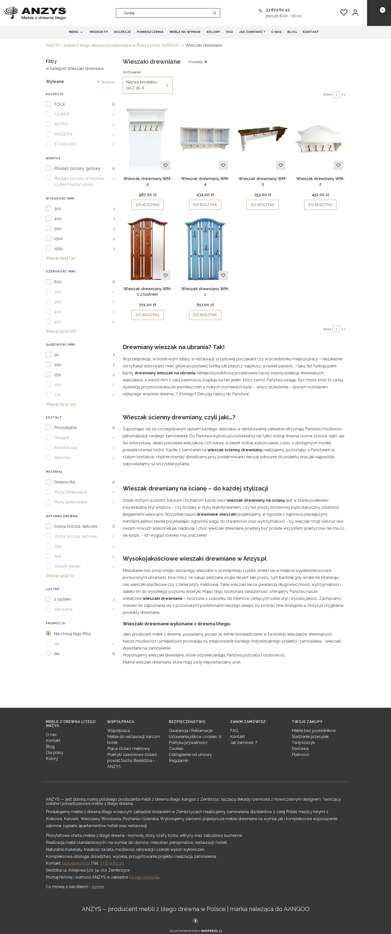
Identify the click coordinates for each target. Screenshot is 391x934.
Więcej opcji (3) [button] (60, 575)
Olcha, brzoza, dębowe (75, 536)
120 (57, 384)
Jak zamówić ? (243, 742)
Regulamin (179, 760)
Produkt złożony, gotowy (77, 168)
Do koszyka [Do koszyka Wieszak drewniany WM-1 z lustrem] (147, 315)
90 (56, 354)
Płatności (300, 754)
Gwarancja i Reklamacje (190, 730)
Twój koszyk (303, 742)
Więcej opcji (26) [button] (61, 331)
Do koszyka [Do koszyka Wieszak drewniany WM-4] (205, 205)
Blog (50, 746)
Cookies (176, 748)
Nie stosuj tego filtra (72, 633)
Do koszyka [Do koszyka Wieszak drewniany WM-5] (147, 205)
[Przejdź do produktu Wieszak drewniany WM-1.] (205, 249)
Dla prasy (54, 752)
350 (57, 301)
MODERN (63, 134)
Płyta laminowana (70, 502)
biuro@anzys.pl (76, 863)
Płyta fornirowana (70, 492)
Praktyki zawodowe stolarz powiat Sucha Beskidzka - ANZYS (132, 760)
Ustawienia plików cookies (193, 736)
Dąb (58, 546)
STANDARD (65, 144)
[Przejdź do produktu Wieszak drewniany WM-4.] (205, 139)
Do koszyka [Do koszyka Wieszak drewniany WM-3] (263, 205)
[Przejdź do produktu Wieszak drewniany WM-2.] (320, 139)
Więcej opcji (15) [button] (61, 404)
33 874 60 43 (112, 863)
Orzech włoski (67, 566)
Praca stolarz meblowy (128, 748)
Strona (327, 94)
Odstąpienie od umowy (190, 754)
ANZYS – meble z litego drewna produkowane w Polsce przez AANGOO (113, 45)
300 (57, 208)
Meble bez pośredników (314, 730)
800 (58, 281)
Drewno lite (64, 482)
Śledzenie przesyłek (310, 736)
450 (57, 321)
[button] (214, 12)
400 (58, 218)
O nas (51, 734)
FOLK (59, 104)
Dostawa (300, 748)
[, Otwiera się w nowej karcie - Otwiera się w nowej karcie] (195, 920)
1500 (58, 238)
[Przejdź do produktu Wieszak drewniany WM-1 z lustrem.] (147, 249)
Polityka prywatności (188, 742)
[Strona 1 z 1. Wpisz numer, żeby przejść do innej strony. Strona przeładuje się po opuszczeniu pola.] (336, 94)
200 (57, 364)
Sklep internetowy (193, 931)
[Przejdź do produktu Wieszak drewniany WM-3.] (263, 139)
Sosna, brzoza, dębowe (75, 526)
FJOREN (61, 114)
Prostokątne (65, 427)
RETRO (61, 124)
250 (57, 374)
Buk (57, 556)
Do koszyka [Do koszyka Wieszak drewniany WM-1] (205, 315)
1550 (58, 248)
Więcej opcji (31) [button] (61, 258)
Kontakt (53, 740)
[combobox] (161, 12)
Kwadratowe (66, 447)
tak (57, 643)
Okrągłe (61, 437)
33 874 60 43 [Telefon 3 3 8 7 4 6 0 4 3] (278, 9)
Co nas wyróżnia (144, 877)
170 (57, 394)
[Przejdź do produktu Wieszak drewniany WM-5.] (147, 139)
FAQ (234, 730)
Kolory (52, 758)
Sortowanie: (132, 72)
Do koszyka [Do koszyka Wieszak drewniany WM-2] (320, 205)
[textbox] (148, 85)
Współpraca (118, 730)
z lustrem (62, 599)
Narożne (62, 457)
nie (56, 653)
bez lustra (63, 609)
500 (57, 228)
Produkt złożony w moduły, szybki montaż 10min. (79, 181)
